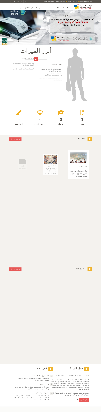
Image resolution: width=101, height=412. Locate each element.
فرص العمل (39, 7)
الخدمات (48, 7)
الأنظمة (57, 7)
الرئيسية (65, 7)
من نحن (20, 7)
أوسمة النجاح (29, 7)
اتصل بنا (65, 16)
